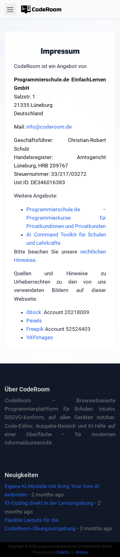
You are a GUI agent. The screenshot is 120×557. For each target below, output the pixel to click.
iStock (33, 312)
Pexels (34, 320)
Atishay (81, 552)
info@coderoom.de (49, 127)
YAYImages (39, 337)
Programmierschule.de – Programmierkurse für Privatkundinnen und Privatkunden (66, 217)
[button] (41, 9)
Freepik (35, 329)
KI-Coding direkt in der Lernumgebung (49, 503)
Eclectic (63, 552)
